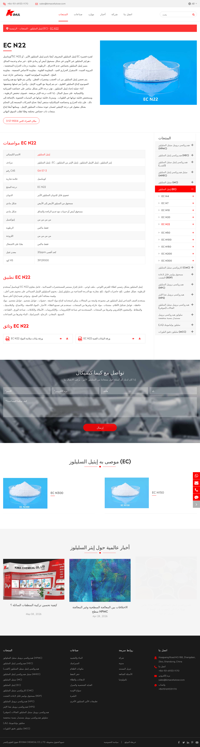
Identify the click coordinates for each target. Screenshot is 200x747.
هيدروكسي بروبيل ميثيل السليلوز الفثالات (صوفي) (173, 306)
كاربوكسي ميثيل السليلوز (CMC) (174, 267)
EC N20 (165, 216)
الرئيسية (13, 28)
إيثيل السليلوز (43, 155)
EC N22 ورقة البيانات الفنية (94, 338)
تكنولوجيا (123, 679)
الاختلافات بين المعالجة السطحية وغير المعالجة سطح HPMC (100, 607)
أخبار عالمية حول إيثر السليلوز (100, 548)
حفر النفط (74, 674)
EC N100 (166, 239)
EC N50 (165, 232)
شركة (115, 14)
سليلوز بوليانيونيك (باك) (169, 324)
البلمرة (73, 695)
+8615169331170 (168, 688)
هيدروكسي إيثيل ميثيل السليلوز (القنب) (172, 163)
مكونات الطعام (76, 668)
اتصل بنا (128, 14)
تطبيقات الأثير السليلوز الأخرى (83, 701)
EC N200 (166, 253)
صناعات (78, 14)
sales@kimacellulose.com (52, 3)
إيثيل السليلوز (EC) (39, 28)
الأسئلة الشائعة (125, 674)
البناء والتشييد (76, 657)
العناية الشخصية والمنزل (81, 684)
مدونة (121, 663)
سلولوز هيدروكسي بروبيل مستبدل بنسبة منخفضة (170, 316)
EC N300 (166, 260)
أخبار (103, 14)
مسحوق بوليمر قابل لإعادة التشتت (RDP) (170, 275)
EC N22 (54, 28)
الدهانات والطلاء (77, 679)
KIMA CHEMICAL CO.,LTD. (33, 741)
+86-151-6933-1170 (17, 3)
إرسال (100, 426)
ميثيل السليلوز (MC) (168, 182)
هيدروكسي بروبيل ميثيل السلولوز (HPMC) (174, 146)
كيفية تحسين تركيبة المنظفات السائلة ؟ (33, 603)
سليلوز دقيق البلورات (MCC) (172, 331)
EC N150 (166, 246)
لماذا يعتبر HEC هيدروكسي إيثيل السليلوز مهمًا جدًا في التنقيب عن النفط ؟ (166, 607)
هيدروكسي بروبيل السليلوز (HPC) (170, 285)
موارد (91, 14)
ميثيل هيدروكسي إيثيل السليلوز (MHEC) (172, 173)
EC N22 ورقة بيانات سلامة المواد (24, 338)
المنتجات (63, 14)
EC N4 (165, 195)
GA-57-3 (42, 171)
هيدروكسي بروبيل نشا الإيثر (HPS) (171, 296)
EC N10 (165, 209)
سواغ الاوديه (75, 690)
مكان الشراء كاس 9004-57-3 (21, 120)
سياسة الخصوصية (111, 741)
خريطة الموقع (130, 741)
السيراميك (74, 663)
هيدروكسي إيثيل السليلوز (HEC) (173, 155)
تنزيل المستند (125, 668)
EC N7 (165, 202)
